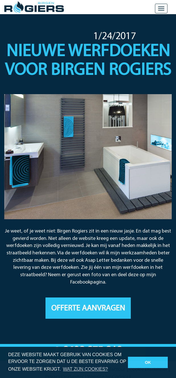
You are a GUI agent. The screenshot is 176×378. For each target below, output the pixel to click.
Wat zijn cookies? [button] (85, 369)
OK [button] (148, 362)
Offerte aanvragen (88, 308)
